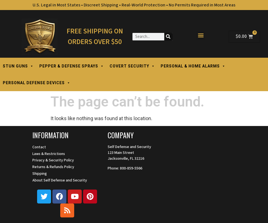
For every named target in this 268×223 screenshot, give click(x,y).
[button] (200, 35)
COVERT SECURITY (132, 66)
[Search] (168, 36)
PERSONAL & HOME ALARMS (193, 66)
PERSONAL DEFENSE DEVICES (37, 82)
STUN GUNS (18, 66)
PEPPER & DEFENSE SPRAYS (71, 66)
